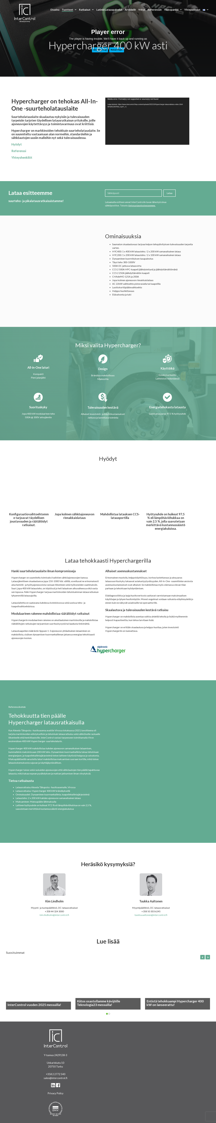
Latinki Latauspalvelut (109, 9)
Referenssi (18, 151)
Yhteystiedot (192, 9)
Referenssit (155, 9)
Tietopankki (173, 9)
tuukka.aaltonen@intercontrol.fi (151, 914)
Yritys (141, 9)
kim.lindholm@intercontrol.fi (54, 914)
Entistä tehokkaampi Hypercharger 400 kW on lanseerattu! (175, 1003)
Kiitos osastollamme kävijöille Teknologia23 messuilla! (98, 1003)
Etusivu (55, 9)
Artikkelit (130, 9)
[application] (147, 121)
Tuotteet (70, 9)
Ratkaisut (87, 9)
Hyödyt (16, 144)
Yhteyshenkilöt (21, 157)
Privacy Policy (55, 1093)
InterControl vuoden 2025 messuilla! (34, 1005)
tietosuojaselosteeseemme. (142, 205)
